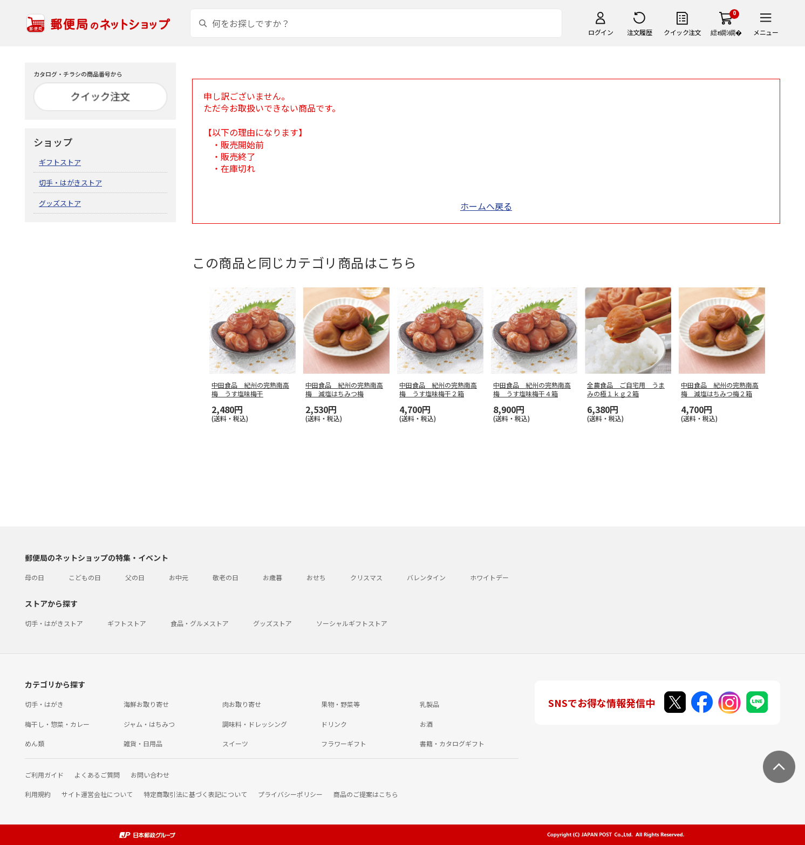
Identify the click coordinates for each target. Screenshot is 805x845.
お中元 (178, 577)
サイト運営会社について (97, 794)
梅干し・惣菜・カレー (57, 724)
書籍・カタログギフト (452, 743)
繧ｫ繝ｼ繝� (726, 32)
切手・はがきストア (70, 182)
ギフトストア (60, 162)
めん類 (34, 743)
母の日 (34, 577)
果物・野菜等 (340, 704)
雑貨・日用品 (143, 743)
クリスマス (366, 577)
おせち (316, 577)
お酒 (426, 724)
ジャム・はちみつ (149, 724)
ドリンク (334, 724)
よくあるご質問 (97, 774)
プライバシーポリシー (290, 794)
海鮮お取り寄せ (146, 704)
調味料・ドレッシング (254, 724)
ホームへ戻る (486, 206)
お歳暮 (272, 577)
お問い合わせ (150, 774)
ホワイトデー (489, 577)
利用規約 (38, 794)
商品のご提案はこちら (365, 794)
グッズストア (60, 203)
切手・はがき (44, 704)
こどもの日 (85, 577)
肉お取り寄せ (241, 704)
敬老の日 (225, 577)
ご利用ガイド (44, 774)
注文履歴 (639, 32)
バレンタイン (426, 577)
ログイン (600, 32)
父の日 (135, 577)
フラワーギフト (343, 743)
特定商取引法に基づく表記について (195, 794)
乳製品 (429, 704)
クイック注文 (682, 32)
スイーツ (235, 743)
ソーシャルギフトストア (351, 623)
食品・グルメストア (199, 623)
